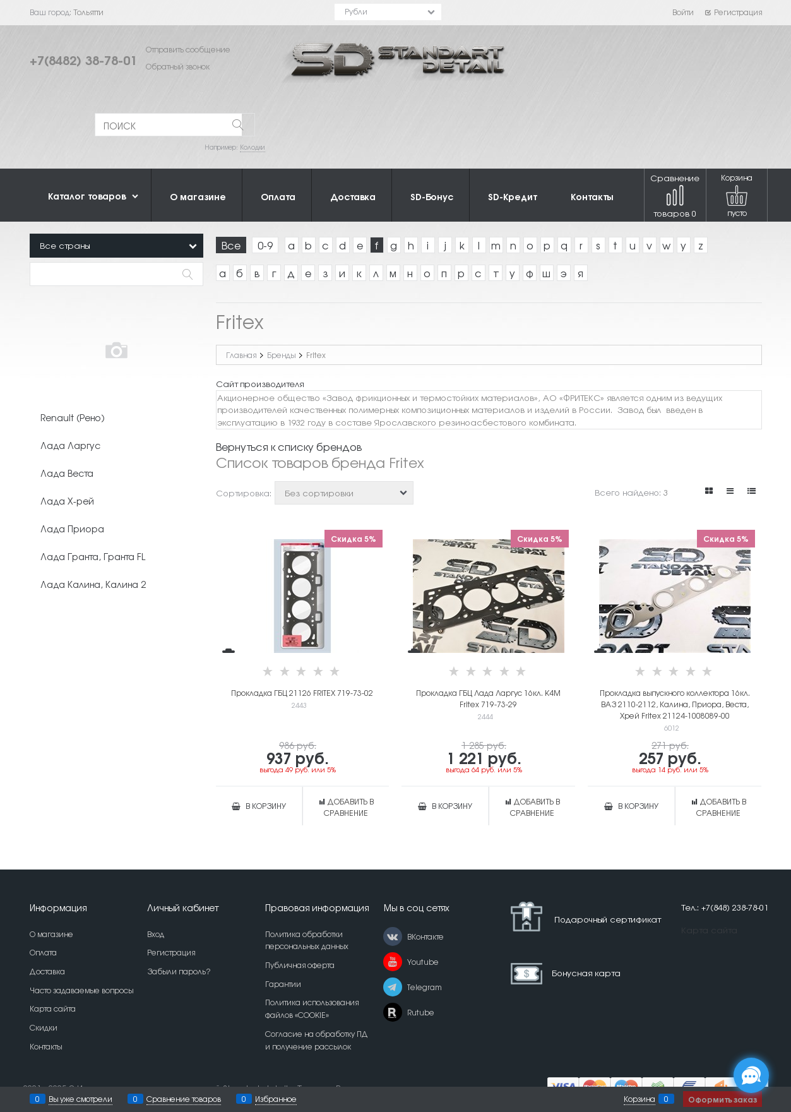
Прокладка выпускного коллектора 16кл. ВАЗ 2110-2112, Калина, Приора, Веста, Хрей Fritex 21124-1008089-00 (675, 704)
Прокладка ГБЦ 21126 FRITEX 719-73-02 (302, 692)
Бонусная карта (586, 972)
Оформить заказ (722, 1099)
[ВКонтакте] (392, 936)
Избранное (276, 1098)
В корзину (266, 805)
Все (231, 245)
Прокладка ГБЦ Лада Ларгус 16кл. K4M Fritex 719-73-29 (488, 698)
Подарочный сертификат (580, 917)
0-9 (265, 245)
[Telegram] (392, 986)
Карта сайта (709, 930)
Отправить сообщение (188, 49)
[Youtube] (392, 961)
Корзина (639, 1098)
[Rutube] (392, 1012)
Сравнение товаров (674, 195)
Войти (683, 12)
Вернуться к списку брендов (289, 446)
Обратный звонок (178, 66)
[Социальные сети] (751, 1075)
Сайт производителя (260, 384)
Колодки (252, 147)
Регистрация (733, 12)
